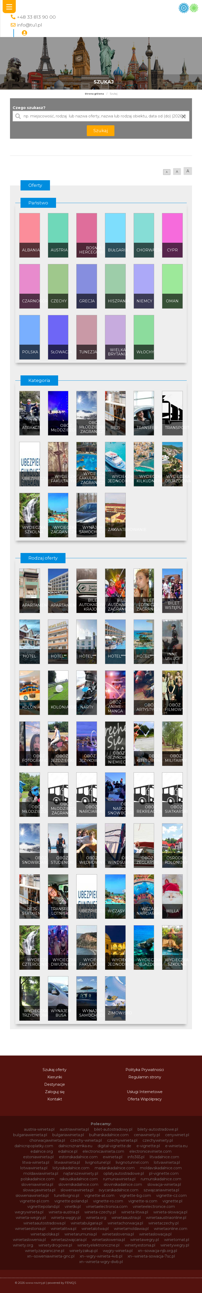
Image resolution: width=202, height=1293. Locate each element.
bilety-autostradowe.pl (158, 1129)
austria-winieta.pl (39, 1129)
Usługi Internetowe (145, 1091)
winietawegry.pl (144, 1239)
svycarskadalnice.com (118, 1190)
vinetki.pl (73, 1206)
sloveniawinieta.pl (37, 1184)
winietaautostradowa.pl (44, 1223)
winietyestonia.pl (140, 1245)
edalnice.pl (67, 1151)
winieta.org (96, 1217)
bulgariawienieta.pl (30, 1134)
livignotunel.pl (97, 1162)
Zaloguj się (54, 1091)
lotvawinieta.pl (167, 1162)
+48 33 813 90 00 (36, 17)
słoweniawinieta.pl (32, 1195)
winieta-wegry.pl (31, 1217)
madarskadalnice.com (115, 1168)
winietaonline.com (170, 1228)
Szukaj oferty (55, 1069)
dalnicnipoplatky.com (33, 1146)
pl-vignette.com (164, 1173)
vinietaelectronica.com (107, 1206)
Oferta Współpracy (145, 1099)
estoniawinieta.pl (38, 1157)
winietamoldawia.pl (131, 1228)
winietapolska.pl (45, 1234)
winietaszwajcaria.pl (69, 1239)
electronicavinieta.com (103, 1151)
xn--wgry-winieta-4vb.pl (101, 1256)
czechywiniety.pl (158, 1140)
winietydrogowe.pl (55, 1245)
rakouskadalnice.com (79, 1179)
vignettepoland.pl (43, 1206)
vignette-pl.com (34, 1201)
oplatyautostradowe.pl (123, 1173)
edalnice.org (42, 1151)
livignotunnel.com (132, 1162)
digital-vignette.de (114, 1146)
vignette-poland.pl (71, 1201)
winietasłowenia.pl (108, 1239)
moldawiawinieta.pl (40, 1173)
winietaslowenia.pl (29, 1239)
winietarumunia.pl (80, 1234)
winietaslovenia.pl (118, 1234)
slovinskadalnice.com (123, 1184)
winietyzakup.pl (83, 1250)
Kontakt (54, 1099)
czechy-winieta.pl (86, 1140)
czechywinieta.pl (122, 1140)
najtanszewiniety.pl (80, 1173)
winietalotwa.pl (95, 1228)
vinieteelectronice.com (154, 1206)
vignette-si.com (142, 1201)
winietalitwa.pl (63, 1228)
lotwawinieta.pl (33, 1168)
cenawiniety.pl (147, 1134)
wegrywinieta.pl (29, 1212)
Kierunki (54, 1077)
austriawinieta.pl (74, 1129)
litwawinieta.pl (67, 1162)
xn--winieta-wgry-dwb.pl (101, 1261)
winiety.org (23, 1245)
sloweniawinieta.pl (76, 1190)
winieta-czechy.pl (100, 1212)
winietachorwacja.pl (125, 1223)
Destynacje (54, 1084)
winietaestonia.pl (30, 1228)
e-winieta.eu (176, 1146)
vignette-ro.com (108, 1201)
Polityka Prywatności (144, 1069)
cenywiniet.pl (177, 1134)
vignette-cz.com (171, 1195)
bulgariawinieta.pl (68, 1134)
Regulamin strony (144, 1077)
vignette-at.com (99, 1195)
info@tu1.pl (29, 25)
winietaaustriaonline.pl (166, 1217)
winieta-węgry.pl (66, 1217)
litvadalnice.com (164, 1157)
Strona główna (94, 93)
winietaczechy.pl (163, 1223)
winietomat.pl (176, 1239)
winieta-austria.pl (64, 1212)
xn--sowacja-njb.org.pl (157, 1250)
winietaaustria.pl (126, 1217)
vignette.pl (172, 1201)
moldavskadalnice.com (161, 1168)
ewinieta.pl (112, 1157)
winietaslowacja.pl (155, 1234)
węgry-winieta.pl (118, 1250)
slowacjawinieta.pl (39, 1190)
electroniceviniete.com (150, 1151)
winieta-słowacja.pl (170, 1212)
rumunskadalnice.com (161, 1179)
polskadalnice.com (37, 1179)
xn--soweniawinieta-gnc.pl (50, 1256)
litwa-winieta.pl (35, 1162)
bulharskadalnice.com (109, 1134)
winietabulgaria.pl (86, 1223)
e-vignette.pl (148, 1146)
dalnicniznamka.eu (75, 1146)
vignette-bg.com (135, 1195)
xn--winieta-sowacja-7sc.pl (151, 1256)
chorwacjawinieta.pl (47, 1140)
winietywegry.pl (174, 1245)
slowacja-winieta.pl (164, 1184)
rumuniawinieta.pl (119, 1179)
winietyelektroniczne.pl (98, 1245)
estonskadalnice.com (78, 1157)
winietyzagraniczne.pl (44, 1250)
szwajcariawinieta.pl (161, 1190)
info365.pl (136, 1157)
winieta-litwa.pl (134, 1212)
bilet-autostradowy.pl (113, 1129)
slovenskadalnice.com (78, 1184)
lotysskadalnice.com (71, 1168)
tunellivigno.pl (66, 1195)
